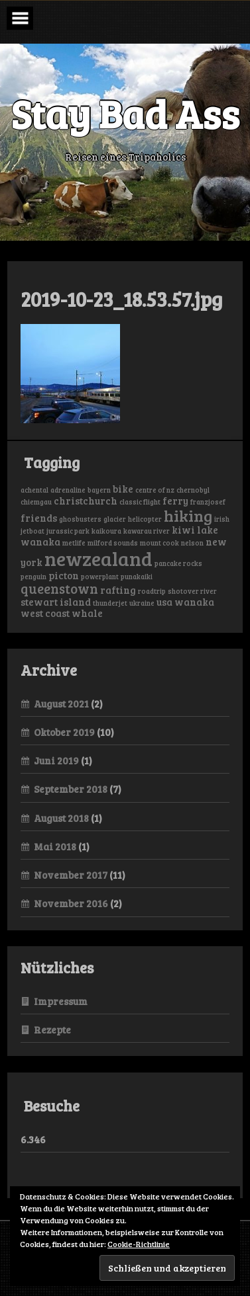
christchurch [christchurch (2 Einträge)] (85, 500)
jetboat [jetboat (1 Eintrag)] (32, 531)
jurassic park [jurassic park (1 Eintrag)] (68, 531)
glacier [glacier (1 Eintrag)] (114, 519)
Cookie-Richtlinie (138, 1243)
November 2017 (70, 874)
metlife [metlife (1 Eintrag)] (74, 542)
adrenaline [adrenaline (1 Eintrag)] (68, 490)
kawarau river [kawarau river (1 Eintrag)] (146, 531)
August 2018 (61, 818)
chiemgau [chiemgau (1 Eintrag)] (36, 501)
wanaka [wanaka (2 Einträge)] (194, 601)
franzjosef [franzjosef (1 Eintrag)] (207, 501)
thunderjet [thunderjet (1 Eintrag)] (110, 603)
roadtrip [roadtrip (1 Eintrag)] (152, 591)
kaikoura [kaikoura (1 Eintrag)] (106, 531)
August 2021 (61, 703)
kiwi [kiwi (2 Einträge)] (183, 529)
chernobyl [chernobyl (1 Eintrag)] (193, 490)
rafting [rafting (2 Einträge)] (118, 589)
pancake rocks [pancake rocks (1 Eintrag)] (178, 563)
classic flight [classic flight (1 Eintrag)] (139, 501)
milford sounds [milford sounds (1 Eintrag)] (113, 542)
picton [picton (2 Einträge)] (63, 575)
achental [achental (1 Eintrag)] (34, 490)
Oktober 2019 (64, 732)
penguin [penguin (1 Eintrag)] (33, 576)
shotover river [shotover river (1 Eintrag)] (192, 591)
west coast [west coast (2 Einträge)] (45, 613)
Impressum (61, 1001)
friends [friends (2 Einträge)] (39, 517)
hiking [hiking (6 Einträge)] (188, 515)
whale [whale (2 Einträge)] (87, 613)
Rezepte (52, 1029)
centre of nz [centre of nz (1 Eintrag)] (154, 490)
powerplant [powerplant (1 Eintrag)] (100, 576)
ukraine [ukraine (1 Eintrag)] (142, 603)
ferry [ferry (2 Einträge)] (175, 500)
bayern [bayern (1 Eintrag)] (99, 490)
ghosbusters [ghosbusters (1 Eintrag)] (80, 519)
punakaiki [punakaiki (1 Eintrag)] (137, 576)
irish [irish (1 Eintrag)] (221, 519)
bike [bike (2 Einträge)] (123, 488)
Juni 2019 (56, 760)
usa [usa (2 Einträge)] (164, 601)
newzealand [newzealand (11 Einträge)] (98, 558)
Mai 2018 (55, 846)
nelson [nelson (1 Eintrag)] (192, 542)
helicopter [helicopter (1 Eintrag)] (145, 519)
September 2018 (70, 788)
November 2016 (71, 903)
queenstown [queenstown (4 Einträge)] (59, 588)
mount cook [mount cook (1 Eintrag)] (159, 542)
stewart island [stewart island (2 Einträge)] (56, 601)
